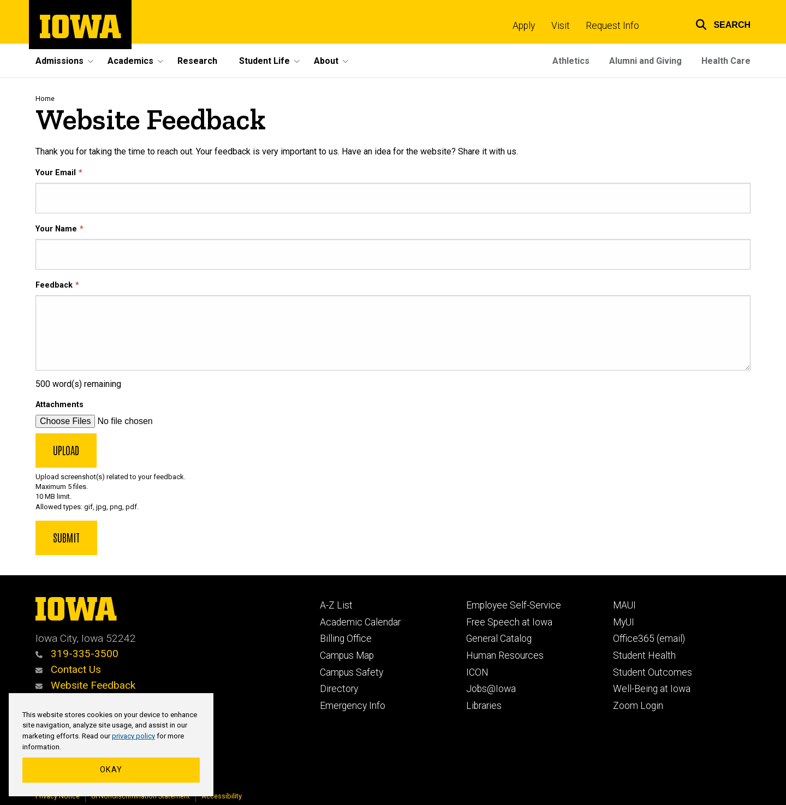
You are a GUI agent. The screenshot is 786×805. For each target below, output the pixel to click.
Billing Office (346, 638)
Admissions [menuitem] (59, 61)
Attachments (59, 404)
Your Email (55, 172)
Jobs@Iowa (491, 688)
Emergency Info (352, 705)
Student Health (644, 655)
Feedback (54, 285)
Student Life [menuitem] (264, 61)
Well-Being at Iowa (651, 688)
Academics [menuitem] (130, 61)
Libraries (484, 705)
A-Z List (336, 605)
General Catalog (499, 638)
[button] (716, 23)
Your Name (56, 229)
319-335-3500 (76, 653)
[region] (111, 745)
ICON (477, 672)
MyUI (623, 622)
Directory (339, 688)
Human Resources (505, 655)
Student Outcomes (652, 672)
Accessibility (221, 796)
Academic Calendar (360, 622)
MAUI (624, 605)
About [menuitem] (326, 61)
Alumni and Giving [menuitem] (645, 61)
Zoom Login (638, 705)
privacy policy (133, 736)
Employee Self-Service (513, 605)
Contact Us (68, 669)
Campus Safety (351, 672)
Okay (111, 769)
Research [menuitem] (197, 61)
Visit (560, 25)
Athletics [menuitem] (571, 61)
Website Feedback (85, 685)
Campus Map (347, 655)
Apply (524, 25)
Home (45, 98)
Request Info (612, 25)
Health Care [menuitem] (726, 61)
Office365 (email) (649, 638)
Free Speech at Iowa (509, 622)
